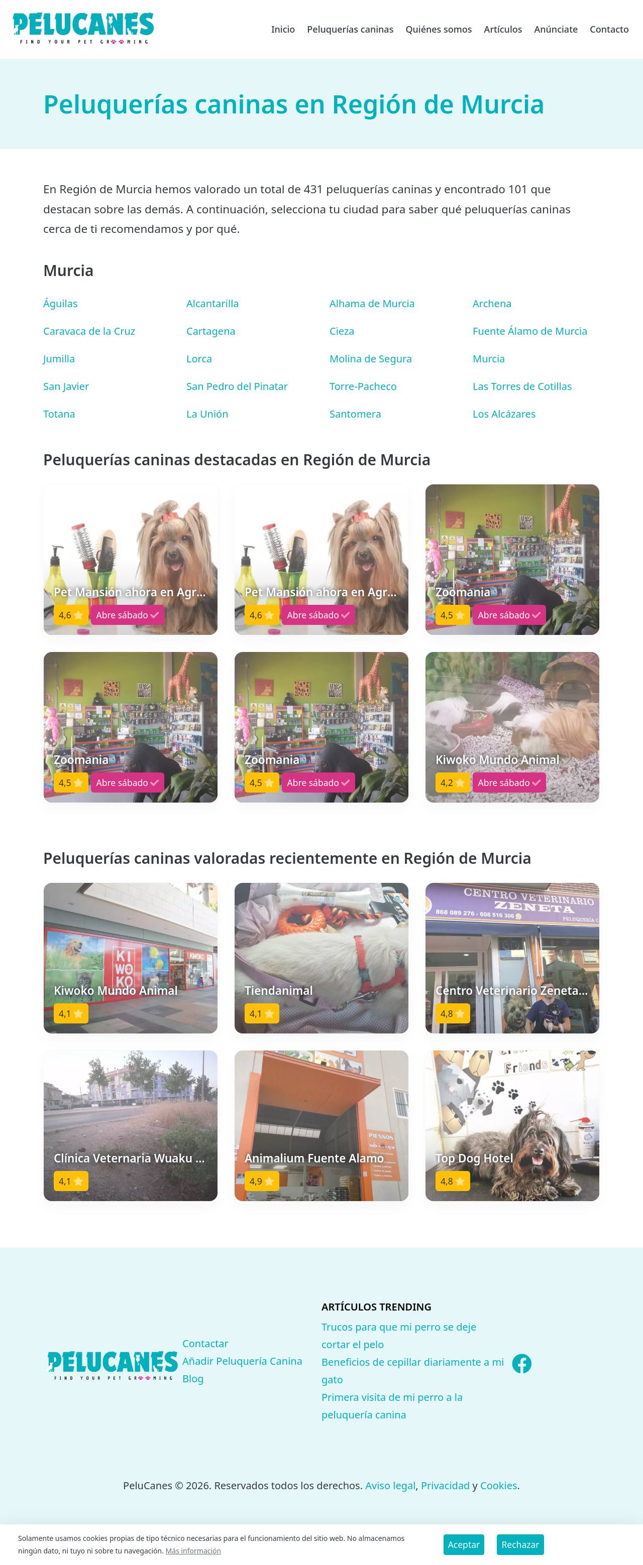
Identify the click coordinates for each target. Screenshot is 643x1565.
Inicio (283, 29)
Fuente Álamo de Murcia (530, 331)
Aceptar (464, 1544)
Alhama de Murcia (372, 303)
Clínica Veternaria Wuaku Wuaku (144, 1158)
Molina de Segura (371, 358)
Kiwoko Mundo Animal (498, 759)
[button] (130, 559)
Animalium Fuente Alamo (314, 1158)
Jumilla (59, 358)
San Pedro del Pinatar (237, 386)
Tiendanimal (279, 990)
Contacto (609, 29)
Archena (492, 303)
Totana (59, 414)
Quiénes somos (438, 29)
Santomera (355, 414)
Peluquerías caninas (350, 29)
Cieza (342, 331)
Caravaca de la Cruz (89, 331)
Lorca (199, 358)
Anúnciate (556, 29)
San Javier (66, 386)
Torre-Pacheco (363, 386)
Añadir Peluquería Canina (242, 1361)
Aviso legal (390, 1485)
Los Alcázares (504, 414)
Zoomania (463, 592)
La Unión (207, 414)
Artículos (503, 29)
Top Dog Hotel (474, 1158)
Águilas (60, 303)
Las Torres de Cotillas (522, 386)
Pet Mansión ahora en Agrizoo (136, 592)
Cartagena (211, 331)
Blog (193, 1378)
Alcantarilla (212, 303)
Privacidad (445, 1485)
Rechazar (520, 1544)
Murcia (489, 358)
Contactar (205, 1343)
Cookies (498, 1485)
